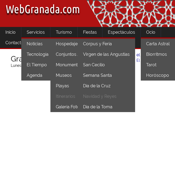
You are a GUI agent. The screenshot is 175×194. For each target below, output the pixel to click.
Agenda (34, 75)
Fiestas (90, 32)
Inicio (10, 32)
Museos (64, 75)
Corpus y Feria (97, 43)
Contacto (14, 42)
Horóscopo (157, 75)
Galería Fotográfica (74, 106)
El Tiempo (37, 64)
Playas (62, 85)
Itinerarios (65, 96)
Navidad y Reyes (99, 96)
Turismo (64, 32)
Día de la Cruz (97, 85)
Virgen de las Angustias (106, 54)
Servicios (36, 32)
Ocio (150, 32)
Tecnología (38, 54)
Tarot (151, 64)
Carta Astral (158, 43)
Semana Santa (97, 75)
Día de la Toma (97, 106)
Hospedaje (67, 43)
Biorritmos (156, 54)
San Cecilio (94, 64)
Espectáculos (121, 32)
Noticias (35, 43)
